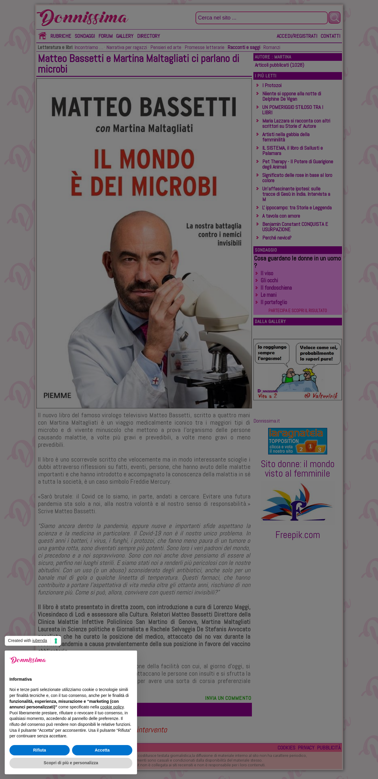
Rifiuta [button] (39, 750)
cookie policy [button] (111, 707)
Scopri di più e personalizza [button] (71, 762)
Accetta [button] (102, 750)
